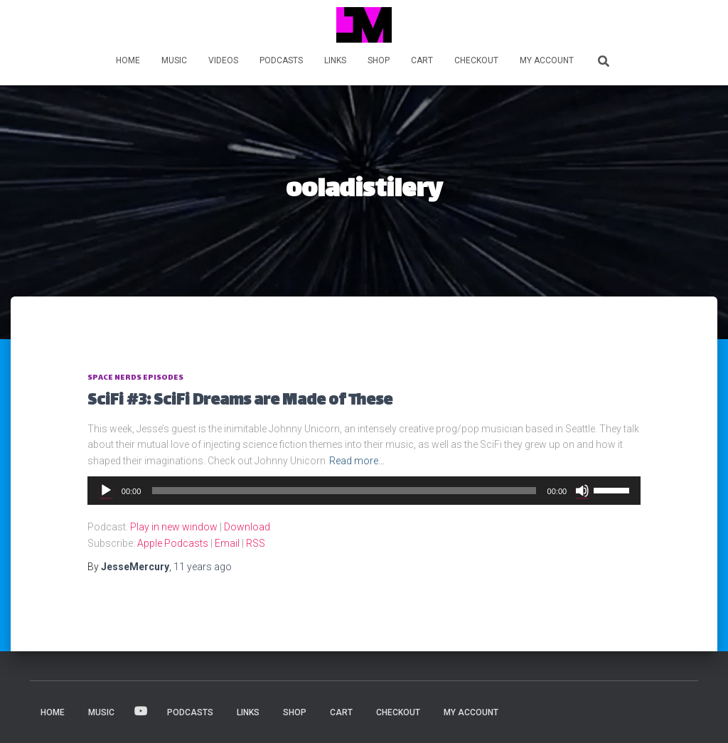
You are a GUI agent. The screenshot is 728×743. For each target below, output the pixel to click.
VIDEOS (223, 60)
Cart (422, 60)
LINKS (335, 60)
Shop (379, 60)
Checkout (476, 60)
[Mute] (582, 490)
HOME (128, 60)
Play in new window (174, 527)
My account (547, 60)
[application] (364, 490)
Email (227, 543)
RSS (255, 543)
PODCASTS (281, 60)
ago (202, 566)
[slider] (343, 490)
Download (247, 527)
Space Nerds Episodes (135, 378)
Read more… (357, 460)
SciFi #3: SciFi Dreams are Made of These (239, 401)
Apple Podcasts (172, 543)
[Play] (106, 490)
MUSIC (174, 60)
